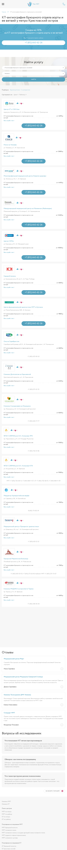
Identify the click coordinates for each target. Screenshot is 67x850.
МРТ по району (7, 814)
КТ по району (6, 819)
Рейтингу (22, 95)
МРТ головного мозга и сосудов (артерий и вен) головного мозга (23, 833)
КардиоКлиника (10, 276)
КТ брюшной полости (9, 846)
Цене (15, 95)
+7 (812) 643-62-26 (64, 4)
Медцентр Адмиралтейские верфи (16, 496)
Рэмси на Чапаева (10, 145)
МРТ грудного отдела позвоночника (14, 835)
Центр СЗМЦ (9, 241)
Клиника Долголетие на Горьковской (17, 374)
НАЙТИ (33, 79)
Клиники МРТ (6, 801)
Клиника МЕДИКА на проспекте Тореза (18, 589)
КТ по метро (6, 817)
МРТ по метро (6, 812)
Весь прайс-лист (9, 121)
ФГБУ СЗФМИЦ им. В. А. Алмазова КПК (18, 466)
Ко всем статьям (53, 791)
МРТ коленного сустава (10, 838)
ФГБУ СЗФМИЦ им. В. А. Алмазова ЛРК (18, 436)
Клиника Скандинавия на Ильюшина (17, 406)
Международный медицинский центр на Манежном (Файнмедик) (28, 208)
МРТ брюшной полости (9, 828)
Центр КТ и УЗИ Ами (11, 109)
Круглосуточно (15, 90)
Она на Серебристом (11, 341)
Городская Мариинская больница (16, 559)
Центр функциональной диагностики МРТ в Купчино (23, 307)
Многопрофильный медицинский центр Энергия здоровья (25, 176)
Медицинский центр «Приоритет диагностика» (21, 527)
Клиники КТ (6, 804)
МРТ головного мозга (9, 830)
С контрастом (25, 90)
